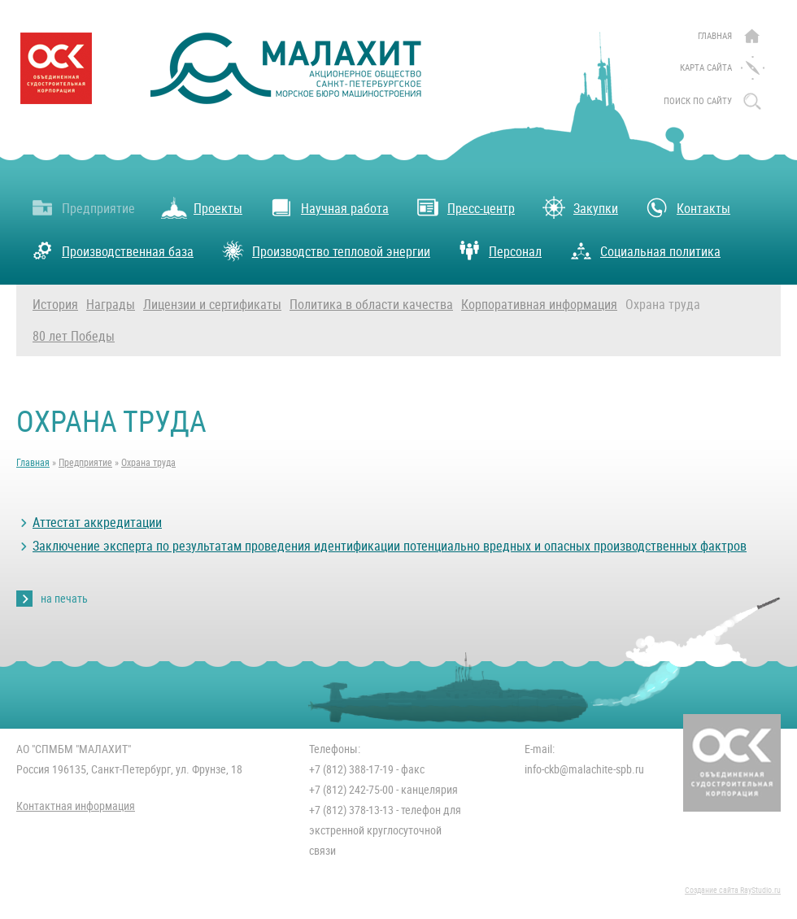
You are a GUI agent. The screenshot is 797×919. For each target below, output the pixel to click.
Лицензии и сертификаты (212, 304)
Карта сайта (706, 68)
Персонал (499, 250)
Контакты (687, 207)
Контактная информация (75, 805)
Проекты (201, 207)
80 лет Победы (74, 336)
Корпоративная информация (539, 304)
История (55, 304)
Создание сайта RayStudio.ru (733, 890)
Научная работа (328, 207)
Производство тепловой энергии (325, 250)
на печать (64, 598)
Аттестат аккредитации (97, 522)
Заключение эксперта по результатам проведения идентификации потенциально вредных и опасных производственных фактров (390, 546)
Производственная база (111, 250)
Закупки (579, 207)
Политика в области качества (371, 304)
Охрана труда (662, 304)
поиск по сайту (698, 101)
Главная (715, 36)
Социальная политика (644, 250)
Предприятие (82, 207)
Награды (110, 304)
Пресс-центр (465, 207)
